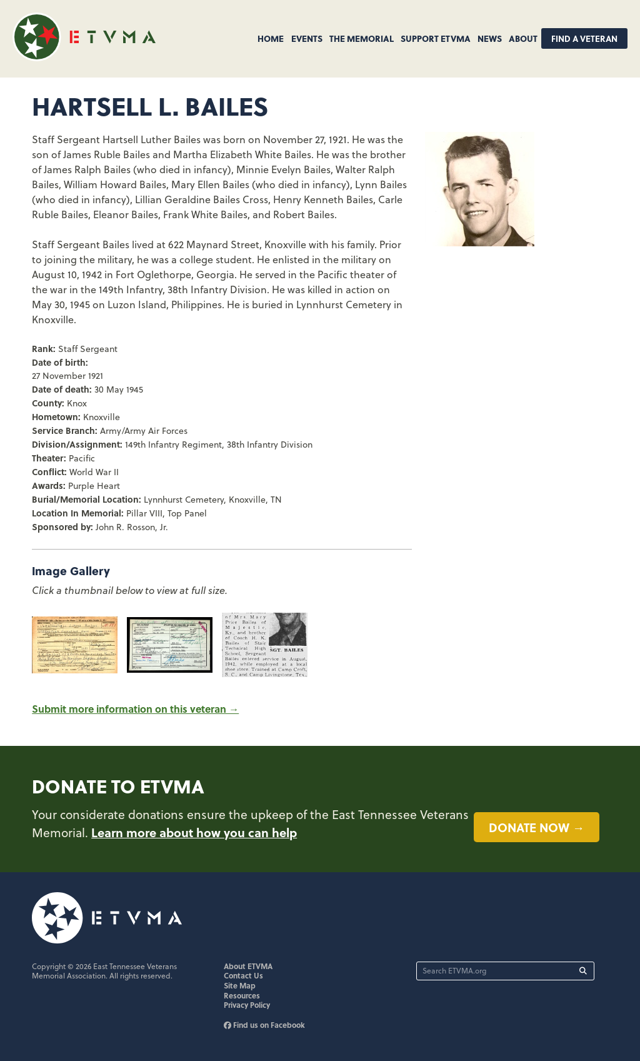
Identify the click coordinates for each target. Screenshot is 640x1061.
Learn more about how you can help (194, 832)
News (490, 38)
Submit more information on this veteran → (135, 708)
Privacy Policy (247, 1004)
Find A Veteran (584, 38)
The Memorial (361, 38)
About (523, 38)
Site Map (240, 985)
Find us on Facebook (264, 1024)
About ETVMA (248, 966)
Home (271, 38)
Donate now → (536, 827)
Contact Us (243, 975)
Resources (242, 995)
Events (306, 38)
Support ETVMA (436, 38)
